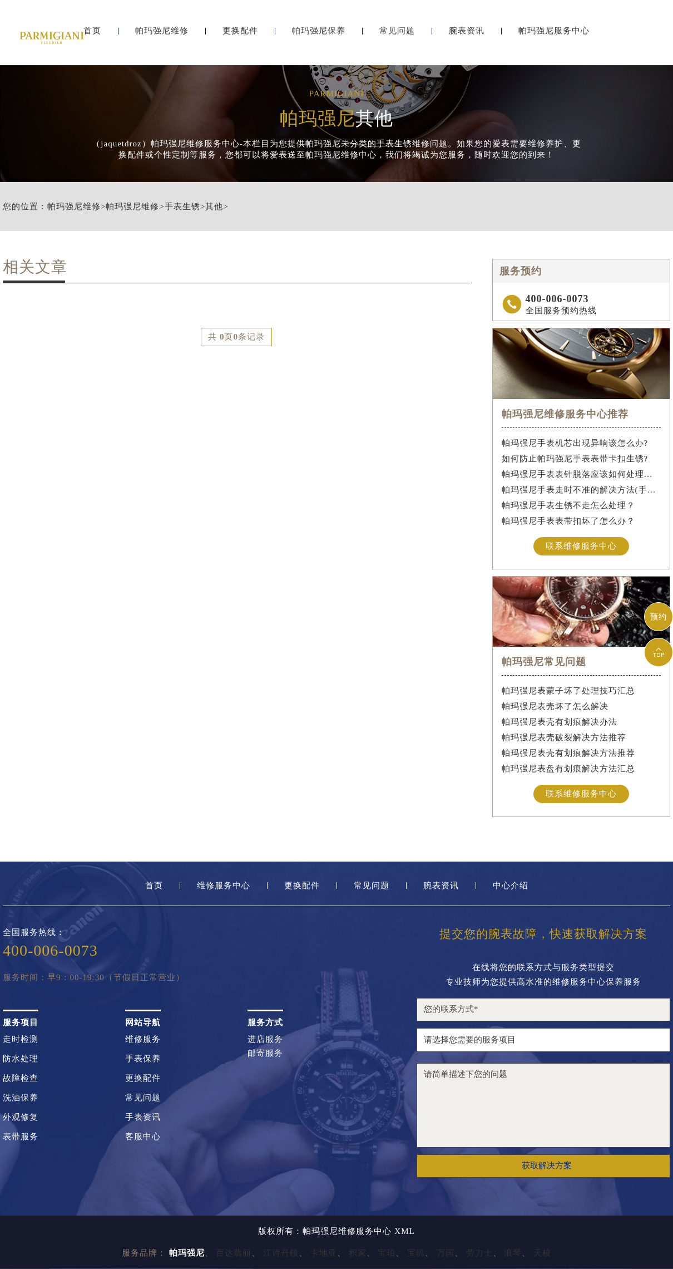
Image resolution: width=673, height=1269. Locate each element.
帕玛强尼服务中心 (554, 37)
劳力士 (479, 1252)
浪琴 (513, 1252)
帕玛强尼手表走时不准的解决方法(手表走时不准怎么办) (581, 489)
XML (404, 1231)
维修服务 (143, 1039)
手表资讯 (143, 1117)
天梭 (542, 1252)
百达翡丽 (233, 1252)
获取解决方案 (547, 1165)
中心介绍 (510, 886)
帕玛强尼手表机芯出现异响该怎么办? (575, 443)
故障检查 (20, 1078)
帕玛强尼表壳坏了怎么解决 (555, 706)
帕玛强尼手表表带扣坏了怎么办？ (568, 521)
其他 (214, 207)
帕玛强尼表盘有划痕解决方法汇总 (568, 768)
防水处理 (20, 1059)
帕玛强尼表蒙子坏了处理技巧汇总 (568, 690)
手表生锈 (182, 207)
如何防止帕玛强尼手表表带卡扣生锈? (575, 458)
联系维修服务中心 (581, 546)
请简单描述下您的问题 (543, 1105)
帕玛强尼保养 (318, 37)
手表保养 (143, 1059)
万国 (445, 1252)
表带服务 (20, 1137)
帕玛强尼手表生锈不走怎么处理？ (568, 505)
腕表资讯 (466, 37)
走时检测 (20, 1039)
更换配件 (240, 37)
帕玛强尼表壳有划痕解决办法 (559, 721)
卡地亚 (323, 1252)
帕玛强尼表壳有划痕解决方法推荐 (568, 753)
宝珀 (386, 1252)
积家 (358, 1252)
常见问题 (397, 37)
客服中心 (143, 1137)
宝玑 (416, 1252)
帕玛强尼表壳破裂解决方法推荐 (564, 737)
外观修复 (20, 1117)
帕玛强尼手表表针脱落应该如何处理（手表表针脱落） (581, 474)
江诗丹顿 (281, 1252)
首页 (154, 886)
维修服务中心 (223, 886)
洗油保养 (20, 1098)
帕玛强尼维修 (162, 37)
